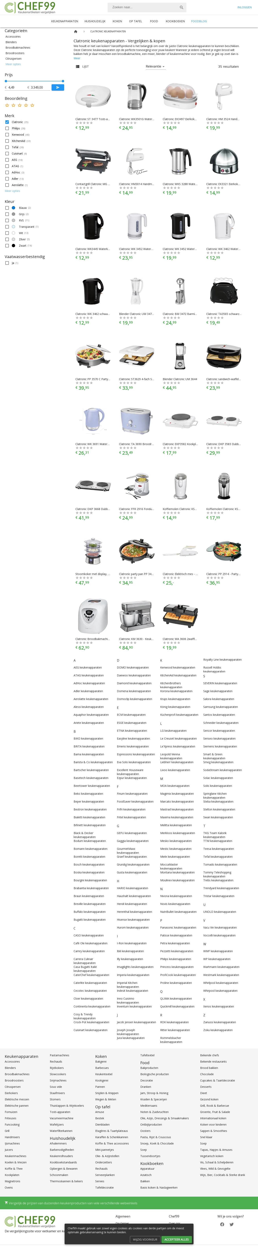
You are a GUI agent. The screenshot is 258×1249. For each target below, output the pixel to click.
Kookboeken (175, 21)
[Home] (76, 32)
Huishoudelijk (94, 21)
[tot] (17, 87)
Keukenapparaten (64, 21)
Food (154, 21)
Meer (77, 58)
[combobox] (147, 7)
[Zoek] (181, 7)
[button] (34, 36)
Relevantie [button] (153, 66)
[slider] (34, 81)
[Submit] (58, 87)
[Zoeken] (142, 7)
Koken (117, 21)
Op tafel (135, 21)
